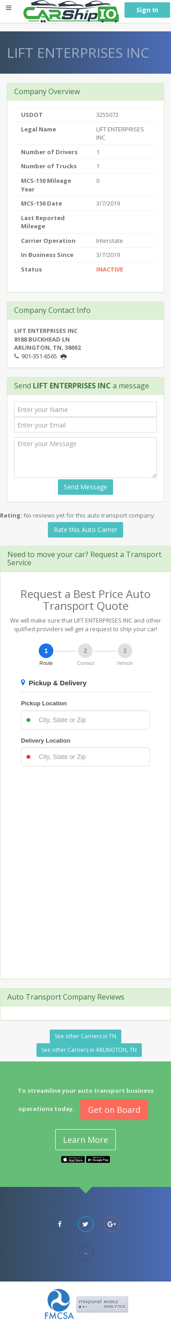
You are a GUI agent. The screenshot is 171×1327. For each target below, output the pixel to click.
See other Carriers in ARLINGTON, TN (89, 1050)
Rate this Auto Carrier (85, 529)
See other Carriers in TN (85, 1036)
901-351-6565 (39, 356)
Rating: (11, 515)
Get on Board (114, 1109)
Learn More (85, 1139)
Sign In (147, 9)
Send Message (85, 487)
